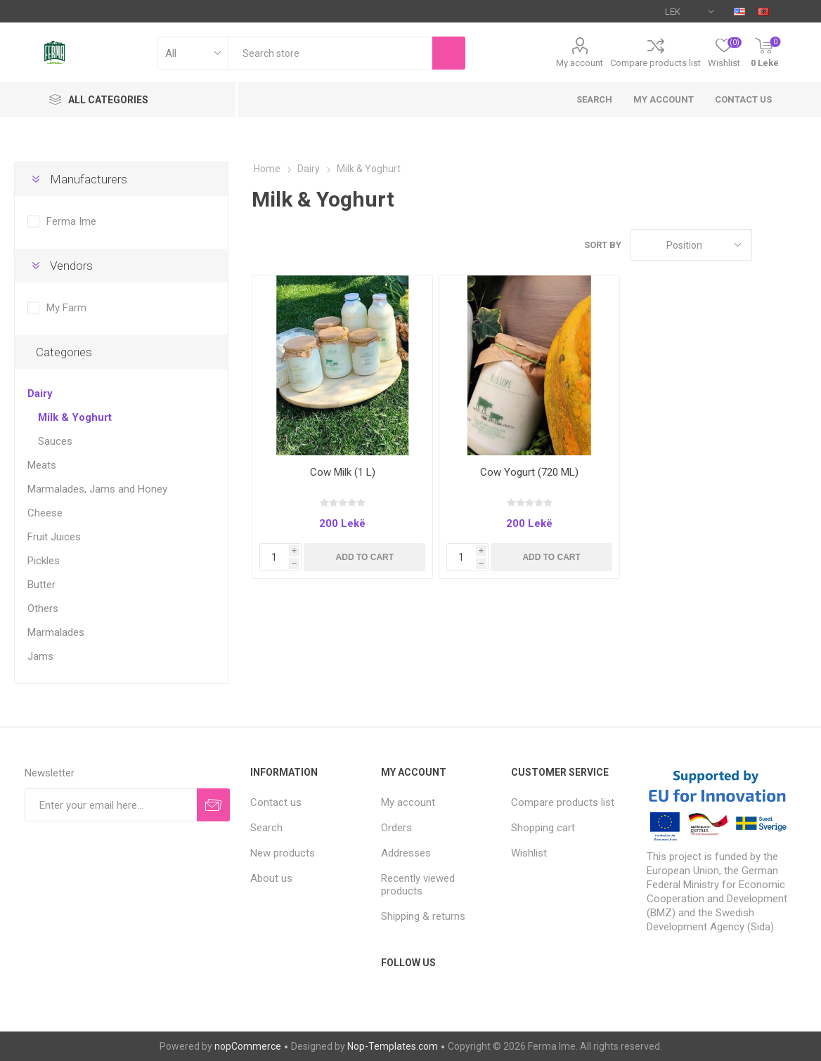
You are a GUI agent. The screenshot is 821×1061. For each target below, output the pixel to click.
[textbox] (330, 53)
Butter (41, 584)
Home (267, 168)
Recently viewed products (418, 884)
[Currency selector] (689, 11)
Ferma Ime (71, 221)
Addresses (406, 853)
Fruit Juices (54, 536)
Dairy (40, 393)
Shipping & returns (423, 916)
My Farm (66, 307)
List (796, 245)
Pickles (43, 560)
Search (594, 99)
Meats (41, 465)
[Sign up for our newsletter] (111, 804)
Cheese (45, 513)
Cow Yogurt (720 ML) (529, 472)
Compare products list (655, 63)
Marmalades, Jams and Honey (97, 489)
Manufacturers (88, 179)
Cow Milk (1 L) (342, 472)
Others (42, 608)
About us (271, 878)
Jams (40, 656)
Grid (769, 245)
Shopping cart (543, 827)
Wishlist (529, 853)
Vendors (71, 266)
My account (579, 63)
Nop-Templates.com (392, 1046)
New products (282, 853)
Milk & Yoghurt (75, 417)
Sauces (55, 441)
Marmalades (55, 632)
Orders (396, 827)
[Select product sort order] (691, 245)
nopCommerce (247, 1046)
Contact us (743, 99)
